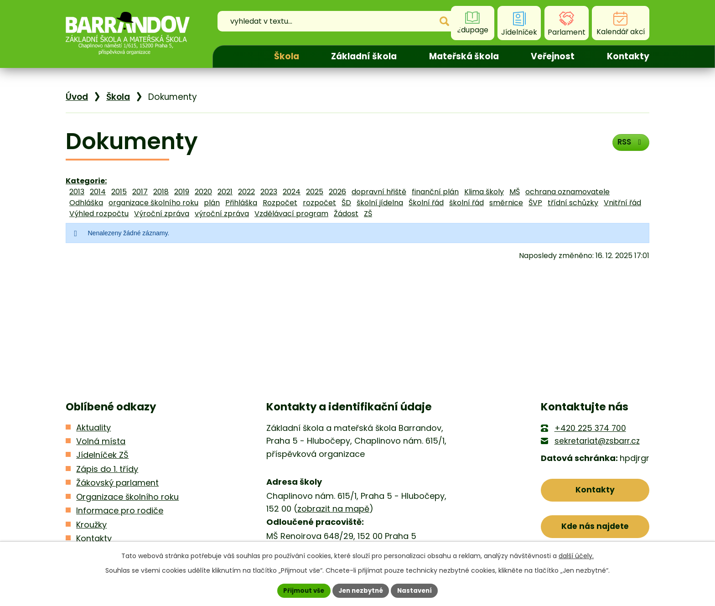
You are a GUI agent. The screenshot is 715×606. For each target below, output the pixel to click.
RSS (629, 144)
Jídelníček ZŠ (102, 455)
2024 (292, 191)
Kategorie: (86, 181)
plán (212, 202)
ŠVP (535, 202)
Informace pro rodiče (119, 510)
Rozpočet (280, 202)
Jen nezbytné (361, 590)
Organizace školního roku (127, 496)
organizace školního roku (153, 202)
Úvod (235, 56)
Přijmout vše (300, 590)
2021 (225, 191)
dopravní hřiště (379, 191)
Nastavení (417, 590)
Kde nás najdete (595, 529)
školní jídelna (380, 202)
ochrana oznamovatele (567, 191)
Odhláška (86, 202)
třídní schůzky (573, 202)
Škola (286, 56)
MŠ (514, 191)
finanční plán (435, 191)
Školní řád (426, 202)
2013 (76, 191)
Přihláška (241, 202)
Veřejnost (553, 56)
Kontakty (628, 56)
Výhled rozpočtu (99, 213)
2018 (161, 191)
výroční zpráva (222, 213)
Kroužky (91, 524)
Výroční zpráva (161, 213)
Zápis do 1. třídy (107, 469)
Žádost (346, 213)
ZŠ (368, 213)
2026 (337, 191)
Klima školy (484, 191)
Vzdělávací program (291, 213)
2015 (119, 191)
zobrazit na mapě (333, 508)
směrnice (506, 202)
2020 (203, 191)
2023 (268, 191)
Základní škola (364, 56)
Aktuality (93, 427)
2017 (140, 191)
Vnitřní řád (622, 202)
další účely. (576, 554)
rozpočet (319, 202)
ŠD (346, 202)
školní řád (466, 202)
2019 (181, 191)
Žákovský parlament (117, 482)
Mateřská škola (464, 56)
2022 (246, 191)
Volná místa (100, 441)
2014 (98, 191)
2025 (314, 191)
